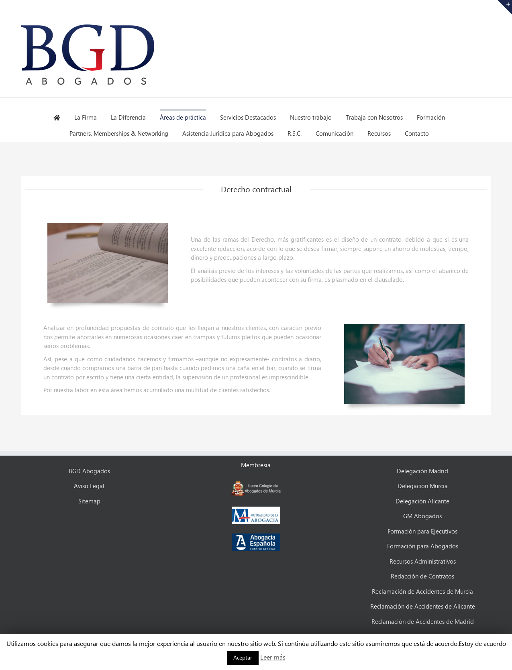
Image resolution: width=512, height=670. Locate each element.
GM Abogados (422, 517)
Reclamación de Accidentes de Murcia (422, 592)
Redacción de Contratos (422, 577)
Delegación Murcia (423, 487)
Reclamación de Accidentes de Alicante (422, 607)
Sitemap (89, 502)
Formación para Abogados (422, 547)
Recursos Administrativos (423, 562)
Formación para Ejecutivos (422, 532)
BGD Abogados (89, 472)
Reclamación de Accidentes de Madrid (422, 622)
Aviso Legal (89, 487)
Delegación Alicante (422, 502)
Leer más (273, 658)
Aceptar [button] (242, 658)
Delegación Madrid (422, 472)
